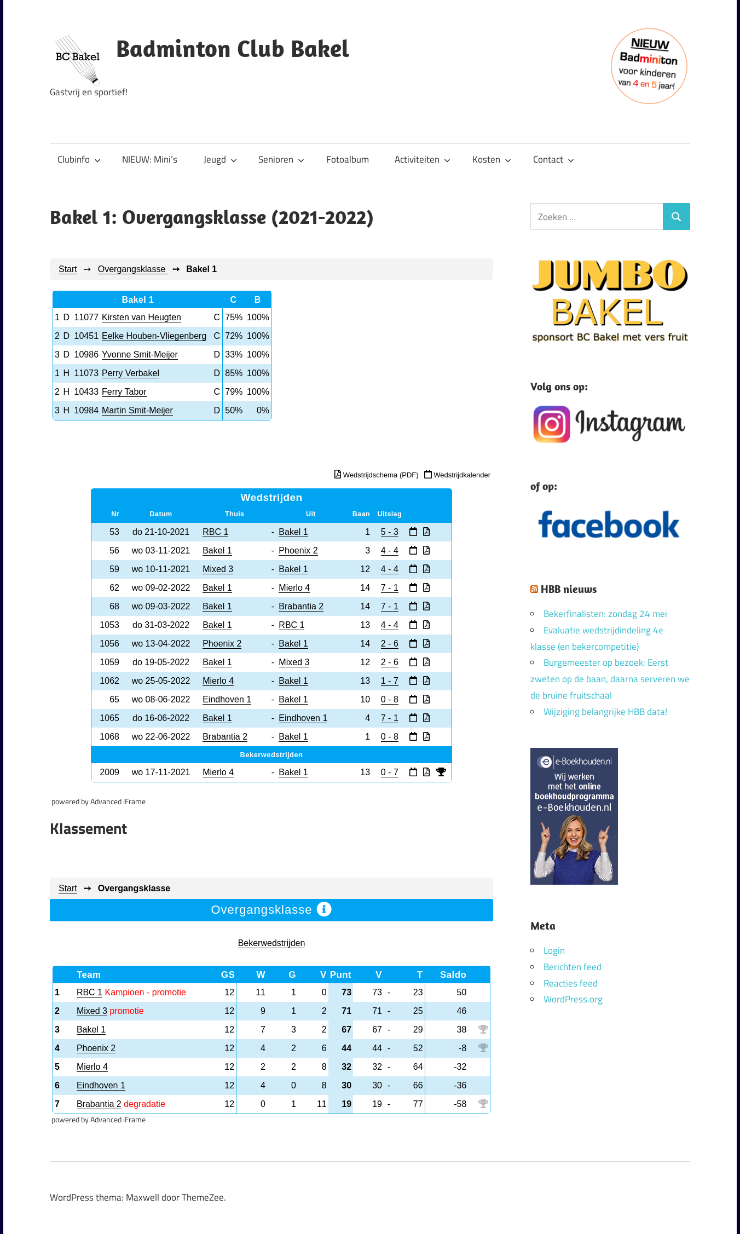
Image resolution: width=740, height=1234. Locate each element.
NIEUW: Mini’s (149, 159)
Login (554, 950)
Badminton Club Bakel (232, 48)
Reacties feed (571, 983)
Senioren (281, 159)
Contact (553, 159)
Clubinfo (79, 159)
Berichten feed (573, 967)
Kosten (491, 159)
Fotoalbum (347, 159)
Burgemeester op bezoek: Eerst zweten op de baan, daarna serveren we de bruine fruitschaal (610, 678)
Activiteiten (422, 159)
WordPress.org (573, 999)
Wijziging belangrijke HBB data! (605, 712)
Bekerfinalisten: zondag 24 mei (605, 614)
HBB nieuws (569, 589)
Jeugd (220, 159)
